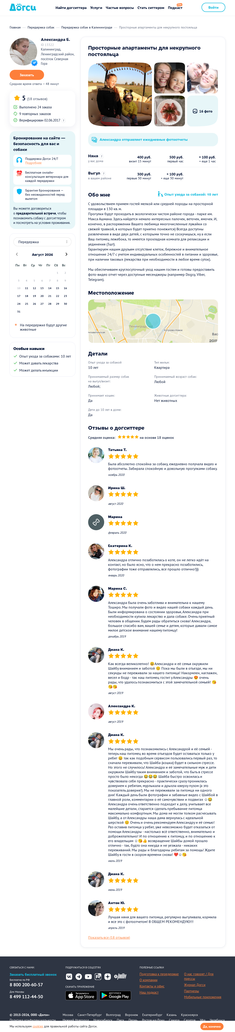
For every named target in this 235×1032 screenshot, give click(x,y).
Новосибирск (102, 1020)
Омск (120, 1020)
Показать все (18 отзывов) (109, 937)
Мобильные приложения (202, 997)
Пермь (133, 1020)
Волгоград (113, 1015)
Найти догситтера (71, 7)
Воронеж (131, 1015)
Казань (172, 1015)
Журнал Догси (194, 985)
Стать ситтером (150, 7)
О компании (148, 980)
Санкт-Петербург (90, 1015)
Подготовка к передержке (159, 974)
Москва (68, 1015)
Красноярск (189, 1015)
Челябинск (217, 1020)
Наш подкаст (149, 992)
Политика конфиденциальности (33, 1020)
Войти (213, 7)
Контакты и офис (152, 986)
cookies (38, 1026)
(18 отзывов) (37, 98)
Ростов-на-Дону (153, 1020)
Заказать (27, 75)
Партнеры (191, 991)
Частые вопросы (120, 7)
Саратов (190, 1020)
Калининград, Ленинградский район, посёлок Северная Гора (57, 56)
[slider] (128, 437)
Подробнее (33, 163)
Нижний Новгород (76, 1020)
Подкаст (175, 7)
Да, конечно (212, 1026)
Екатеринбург (152, 1015)
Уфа (202, 1020)
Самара (174, 1020)
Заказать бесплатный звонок (33, 974)
